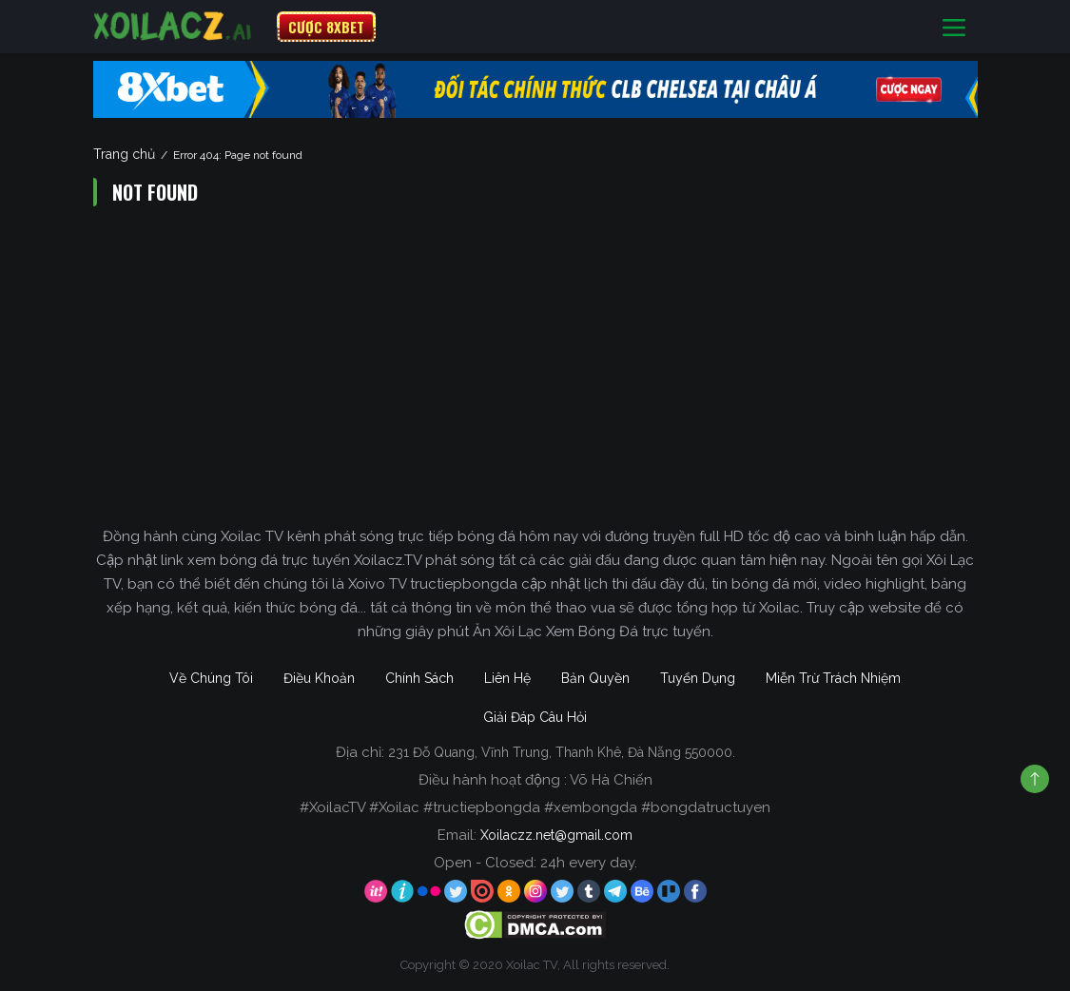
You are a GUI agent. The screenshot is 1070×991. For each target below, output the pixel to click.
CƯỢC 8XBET (326, 26)
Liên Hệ (507, 678)
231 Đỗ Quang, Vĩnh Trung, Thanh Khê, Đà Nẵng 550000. (561, 752)
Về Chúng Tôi (211, 678)
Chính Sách (419, 678)
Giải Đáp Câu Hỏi (535, 717)
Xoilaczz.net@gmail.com (556, 835)
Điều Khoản (319, 678)
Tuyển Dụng (697, 678)
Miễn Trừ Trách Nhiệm (833, 678)
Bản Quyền (595, 678)
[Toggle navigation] (954, 27)
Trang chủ (124, 154)
